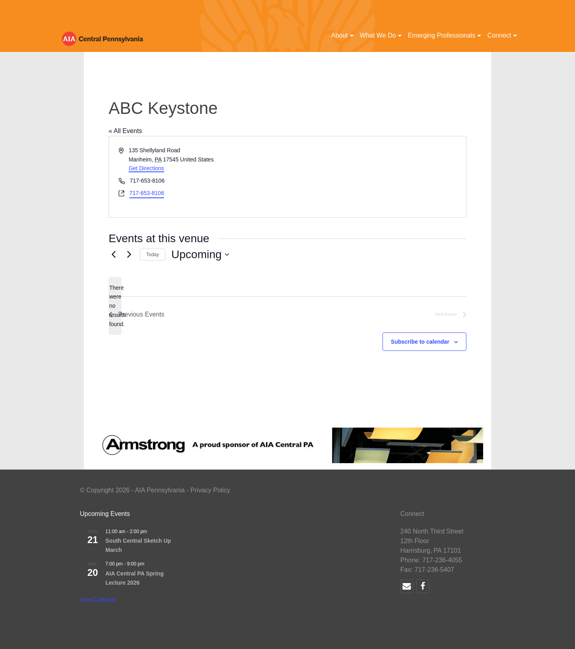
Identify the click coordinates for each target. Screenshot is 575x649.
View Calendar (98, 599)
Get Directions (146, 168)
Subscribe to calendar (420, 341)
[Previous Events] (113, 254)
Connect (499, 35)
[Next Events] (129, 254)
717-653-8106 (146, 193)
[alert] (115, 306)
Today (152, 254)
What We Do (378, 35)
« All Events (125, 130)
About (339, 35)
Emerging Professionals (441, 35)
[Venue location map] (376, 177)
